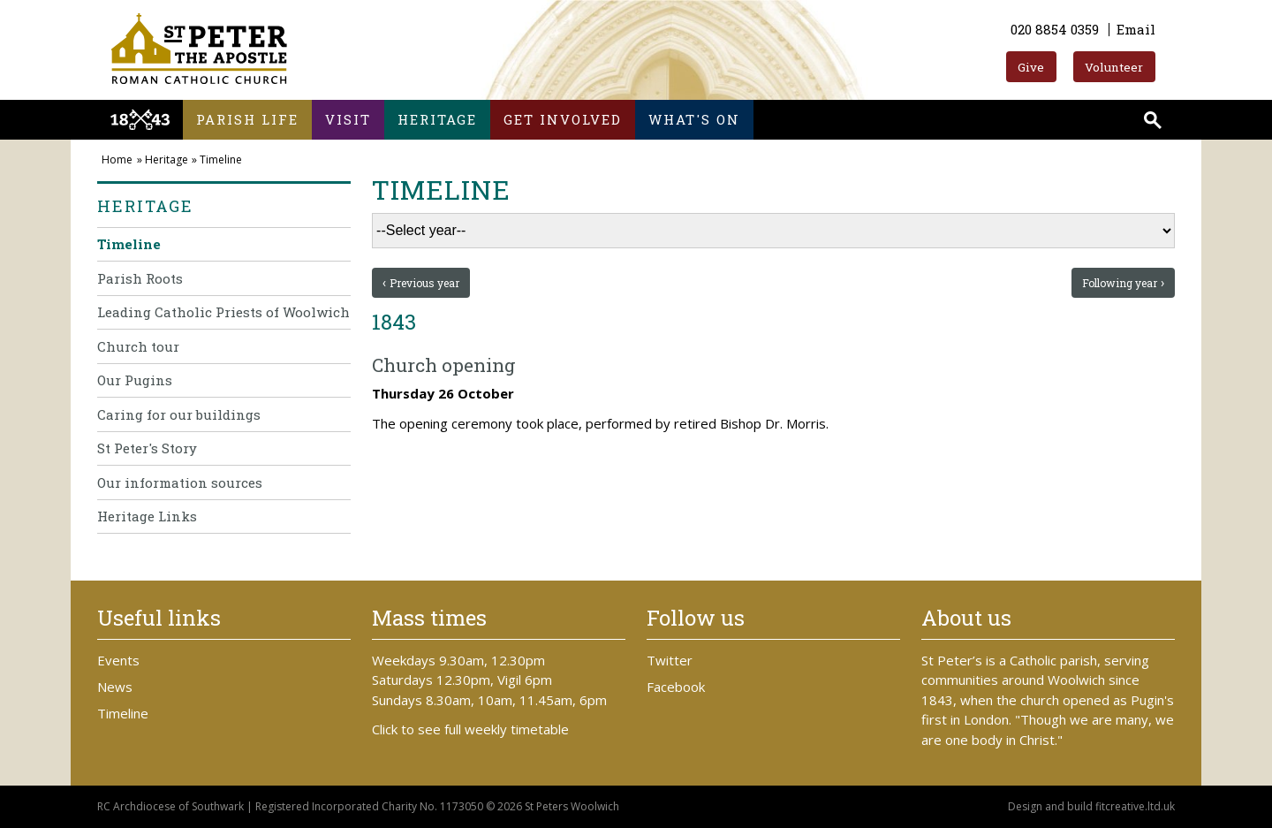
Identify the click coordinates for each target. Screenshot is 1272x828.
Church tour (138, 346)
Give (1031, 67)
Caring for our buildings (179, 414)
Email (1136, 29)
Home (117, 159)
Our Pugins (134, 380)
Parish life (247, 119)
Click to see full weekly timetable (470, 729)
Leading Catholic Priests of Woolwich (223, 312)
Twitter (670, 660)
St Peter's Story (147, 448)
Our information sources (179, 482)
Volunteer (1114, 67)
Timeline (221, 159)
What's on (694, 119)
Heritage (437, 119)
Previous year (424, 283)
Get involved (563, 119)
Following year (1119, 283)
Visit (348, 119)
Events (118, 660)
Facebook (676, 686)
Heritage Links (147, 516)
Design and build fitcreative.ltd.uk (1091, 806)
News (114, 686)
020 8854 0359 (1055, 29)
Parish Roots (140, 278)
